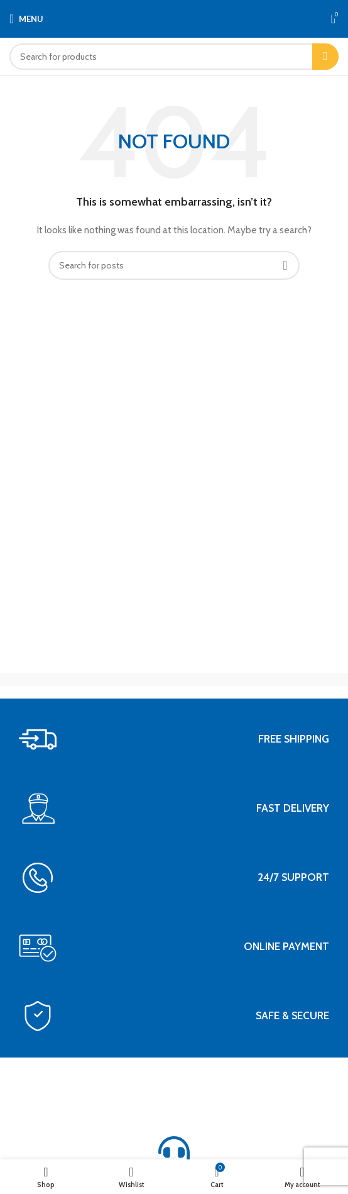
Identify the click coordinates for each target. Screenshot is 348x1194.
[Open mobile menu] (26, 18)
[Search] (174, 56)
